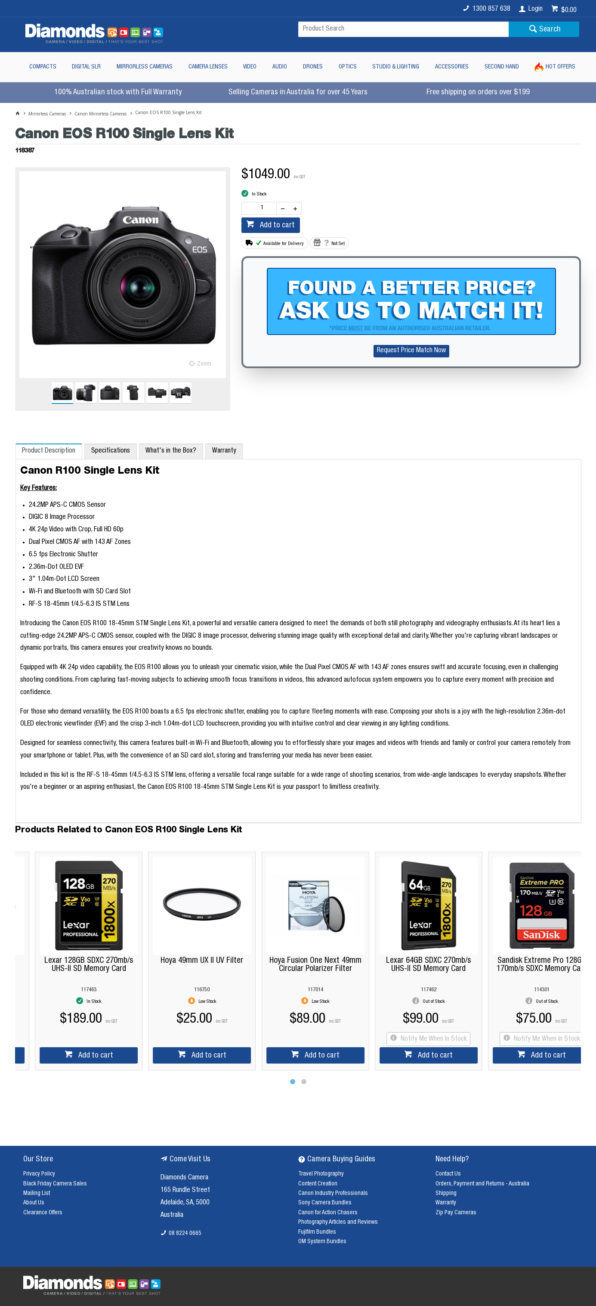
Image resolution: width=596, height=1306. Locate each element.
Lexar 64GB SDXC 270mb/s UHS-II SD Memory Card (411, 965)
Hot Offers (560, 67)
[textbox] (403, 29)
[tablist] (298, 633)
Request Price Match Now (411, 350)
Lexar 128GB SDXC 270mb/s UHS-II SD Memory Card (71, 965)
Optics (348, 67)
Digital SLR (86, 67)
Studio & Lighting (395, 67)
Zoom (204, 364)
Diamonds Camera (184, 1178)
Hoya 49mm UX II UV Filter (184, 961)
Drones (313, 67)
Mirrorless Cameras (145, 67)
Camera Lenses (208, 67)
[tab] (48, 451)
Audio (279, 67)
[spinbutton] (261, 208)
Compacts (42, 67)
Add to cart (276, 226)
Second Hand (502, 67)
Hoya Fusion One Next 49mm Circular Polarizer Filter (298, 965)
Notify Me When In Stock (416, 1039)
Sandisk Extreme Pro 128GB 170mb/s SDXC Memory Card (524, 965)
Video (249, 67)
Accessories (452, 67)
